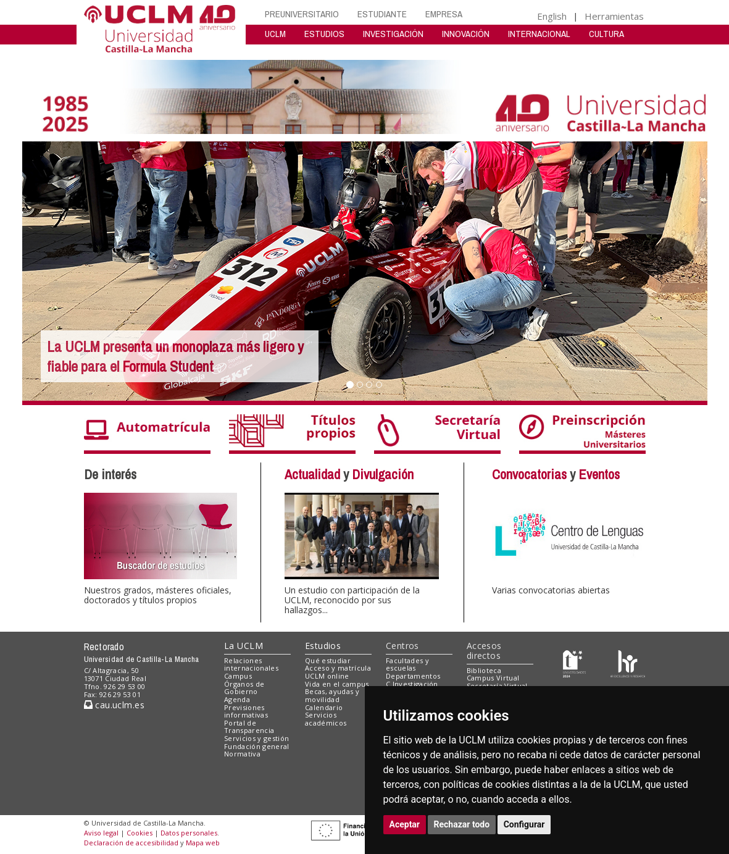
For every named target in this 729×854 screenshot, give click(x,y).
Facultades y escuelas (407, 664)
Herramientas (614, 16)
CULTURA (606, 33)
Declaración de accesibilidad (131, 842)
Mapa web (203, 842)
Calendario (324, 707)
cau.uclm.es (114, 705)
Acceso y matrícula (338, 667)
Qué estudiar (328, 660)
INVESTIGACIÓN (393, 33)
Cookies (139, 832)
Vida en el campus (337, 684)
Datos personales (188, 832)
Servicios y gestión (256, 738)
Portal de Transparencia (249, 726)
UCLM (275, 33)
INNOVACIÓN (465, 33)
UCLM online (327, 675)
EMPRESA (443, 13)
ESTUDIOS (324, 33)
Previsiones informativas (246, 711)
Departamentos (413, 675)
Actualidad (312, 474)
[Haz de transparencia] (574, 663)
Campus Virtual (493, 677)
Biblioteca (484, 670)
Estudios (323, 645)
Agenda (237, 699)
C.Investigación (412, 684)
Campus (238, 675)
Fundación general (257, 746)
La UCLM (243, 645)
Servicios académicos (325, 718)
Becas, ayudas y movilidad (332, 695)
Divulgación (383, 474)
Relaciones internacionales (251, 664)
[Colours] (627, 663)
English (552, 16)
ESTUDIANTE (382, 13)
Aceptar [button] (404, 824)
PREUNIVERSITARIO (302, 13)
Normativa (242, 753)
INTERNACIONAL (539, 33)
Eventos (599, 474)
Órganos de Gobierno (244, 688)
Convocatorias (529, 474)
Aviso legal (101, 832)
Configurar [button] (524, 824)
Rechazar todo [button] (462, 824)
